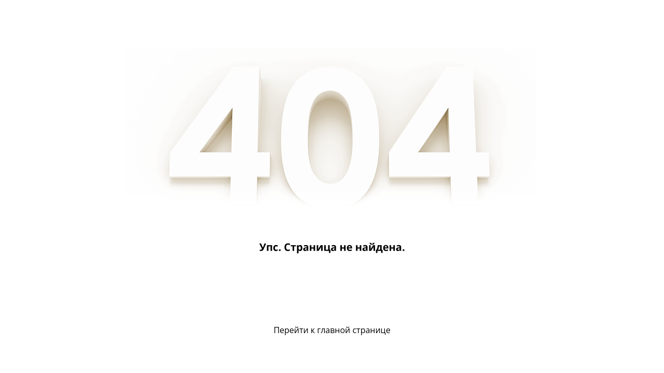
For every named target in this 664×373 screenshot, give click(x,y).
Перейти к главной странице (331, 330)
